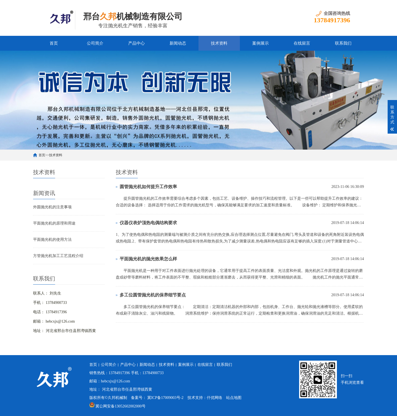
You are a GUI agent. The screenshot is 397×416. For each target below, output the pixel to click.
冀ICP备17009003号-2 (165, 398)
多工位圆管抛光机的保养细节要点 (153, 295)
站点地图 (234, 398)
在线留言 (302, 43)
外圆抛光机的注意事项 (52, 207)
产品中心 (136, 43)
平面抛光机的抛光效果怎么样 (148, 258)
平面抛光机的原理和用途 (54, 223)
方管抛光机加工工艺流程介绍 (58, 256)
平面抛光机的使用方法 (52, 239)
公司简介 (95, 43)
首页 (54, 43)
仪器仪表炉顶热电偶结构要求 (148, 222)
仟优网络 (214, 398)
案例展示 (260, 43)
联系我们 (343, 43)
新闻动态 (178, 43)
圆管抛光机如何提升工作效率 (148, 186)
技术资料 (219, 43)
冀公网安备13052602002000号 (120, 406)
